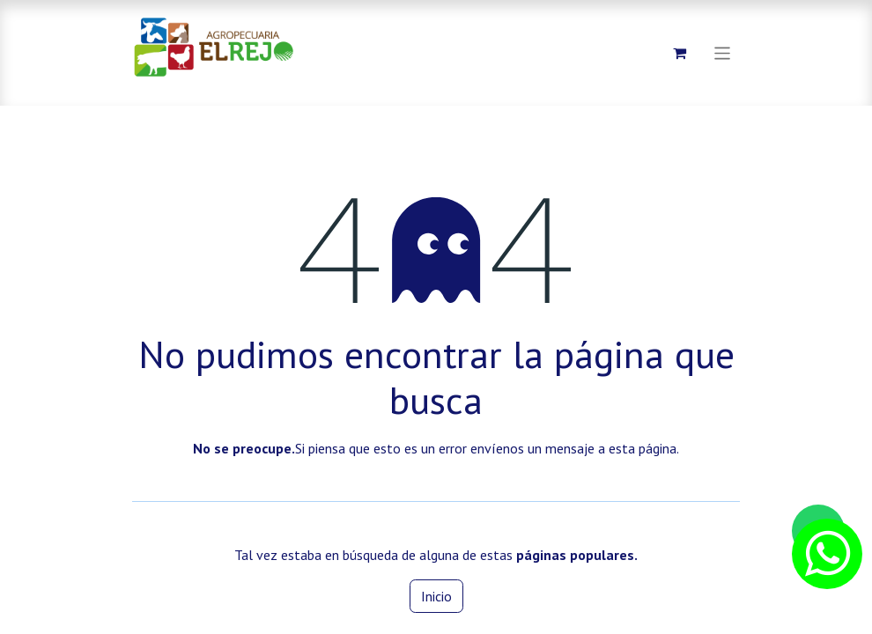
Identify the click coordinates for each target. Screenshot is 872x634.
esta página (642, 448)
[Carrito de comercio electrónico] (680, 52)
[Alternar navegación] (723, 52)
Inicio (436, 596)
